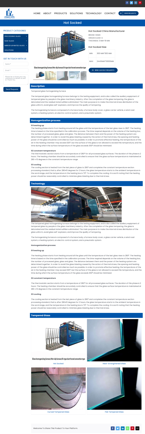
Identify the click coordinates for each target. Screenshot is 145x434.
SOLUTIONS (16, 50)
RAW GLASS (16, 41)
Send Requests (12, 89)
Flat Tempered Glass (121, 378)
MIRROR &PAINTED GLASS (16, 45)
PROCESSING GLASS (16, 36)
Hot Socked (58, 363)
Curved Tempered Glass (89, 378)
